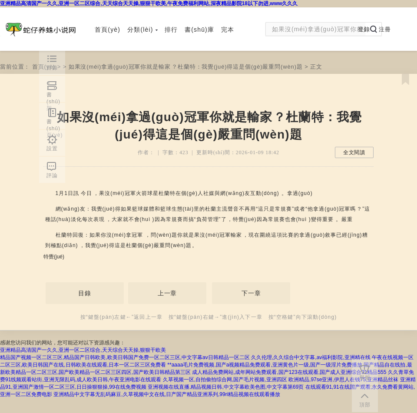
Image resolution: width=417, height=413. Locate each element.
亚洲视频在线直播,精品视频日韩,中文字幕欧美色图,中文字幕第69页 (226, 387)
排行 (171, 29)
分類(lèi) (142, 29)
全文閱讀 (354, 152)
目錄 (84, 293)
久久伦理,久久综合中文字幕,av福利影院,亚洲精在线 (311, 357)
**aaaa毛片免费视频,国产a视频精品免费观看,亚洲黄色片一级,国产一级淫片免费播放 (264, 365)
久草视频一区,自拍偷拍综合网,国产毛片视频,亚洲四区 (225, 380)
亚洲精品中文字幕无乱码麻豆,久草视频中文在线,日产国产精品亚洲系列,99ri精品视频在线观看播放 (166, 394)
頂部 (365, 405)
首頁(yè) (107, 29)
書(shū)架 (53, 97)
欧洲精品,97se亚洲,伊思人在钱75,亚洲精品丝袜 (343, 380)
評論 (52, 175)
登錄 (364, 29)
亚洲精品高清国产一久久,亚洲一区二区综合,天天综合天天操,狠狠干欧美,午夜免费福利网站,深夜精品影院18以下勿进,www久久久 (149, 3)
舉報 (365, 378)
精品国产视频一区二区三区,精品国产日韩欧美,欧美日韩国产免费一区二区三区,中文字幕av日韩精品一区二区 (125, 357)
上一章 (167, 293)
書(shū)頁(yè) (54, 124)
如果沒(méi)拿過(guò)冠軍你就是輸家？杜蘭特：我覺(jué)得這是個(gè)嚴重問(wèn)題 (186, 66)
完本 (227, 29)
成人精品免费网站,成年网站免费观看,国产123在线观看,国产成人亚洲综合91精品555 (289, 372)
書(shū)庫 (199, 29)
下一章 (251, 293)
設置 (52, 148)
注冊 (385, 29)
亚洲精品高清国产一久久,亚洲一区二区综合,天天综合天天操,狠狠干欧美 (83, 350)
